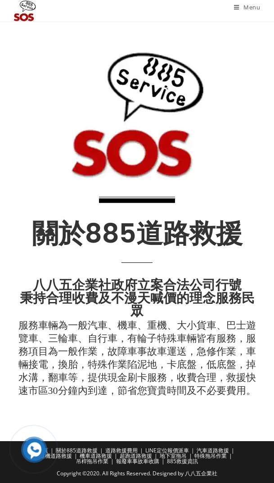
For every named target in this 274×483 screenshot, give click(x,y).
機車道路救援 (96, 456)
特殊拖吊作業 (210, 456)
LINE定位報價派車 (167, 450)
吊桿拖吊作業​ (92, 461)
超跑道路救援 (136, 456)
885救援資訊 (182, 461)
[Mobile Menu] (247, 7)
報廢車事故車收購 (137, 461)
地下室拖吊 (173, 456)
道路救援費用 (121, 450)
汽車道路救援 (213, 450)
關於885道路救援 (77, 450)
